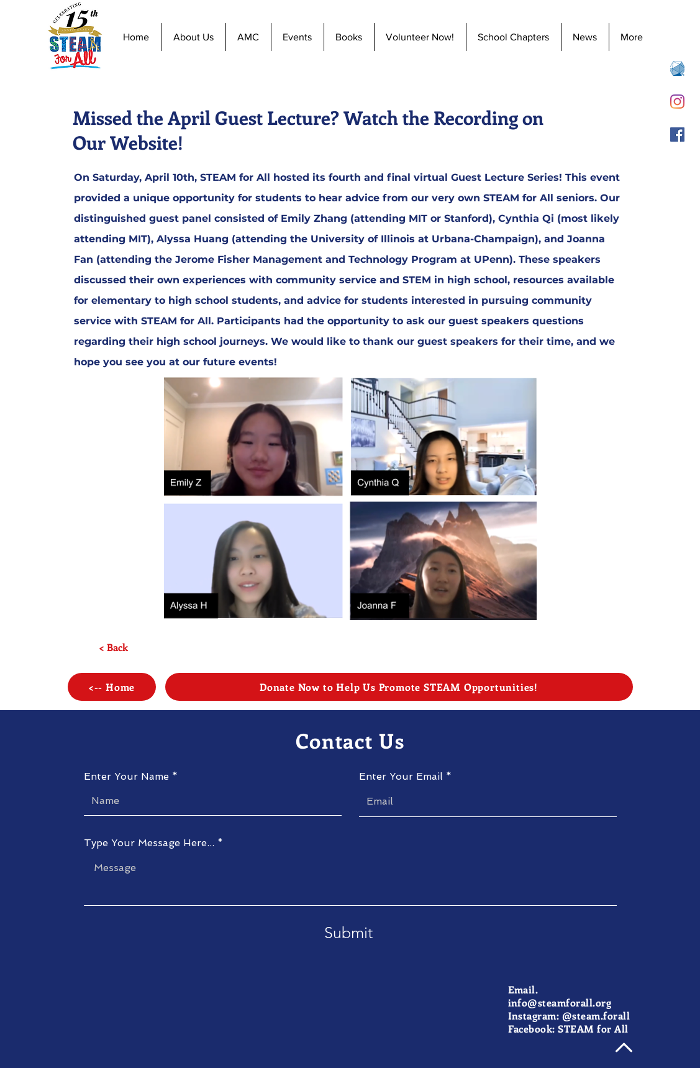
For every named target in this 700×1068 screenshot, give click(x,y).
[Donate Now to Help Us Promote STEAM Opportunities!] (399, 687)
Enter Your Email (401, 777)
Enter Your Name (126, 777)
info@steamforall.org (560, 1002)
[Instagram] (677, 101)
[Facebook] (677, 134)
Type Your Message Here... (149, 843)
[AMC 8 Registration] (677, 69)
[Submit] (348, 933)
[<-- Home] (112, 687)
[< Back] (113, 647)
